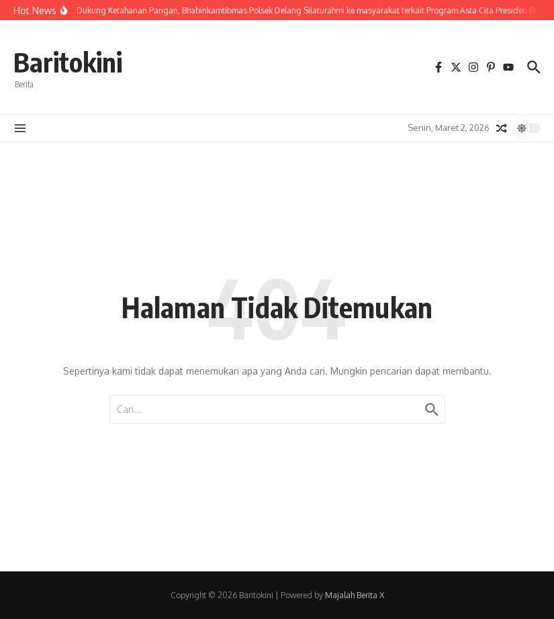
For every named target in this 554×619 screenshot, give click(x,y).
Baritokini (67, 62)
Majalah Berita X (354, 595)
